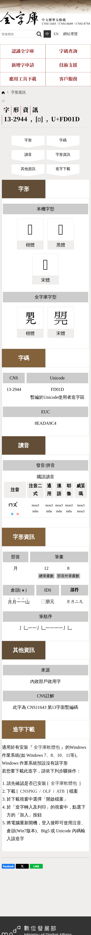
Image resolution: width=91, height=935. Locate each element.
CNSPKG (28, 791)
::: (1, 2)
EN (56, 34)
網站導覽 (70, 34)
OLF (47, 791)
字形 (28, 140)
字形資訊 (18, 92)
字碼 (63, 140)
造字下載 (63, 169)
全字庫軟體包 (47, 747)
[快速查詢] (17, 34)
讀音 (28, 155)
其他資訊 (28, 169)
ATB (60, 791)
